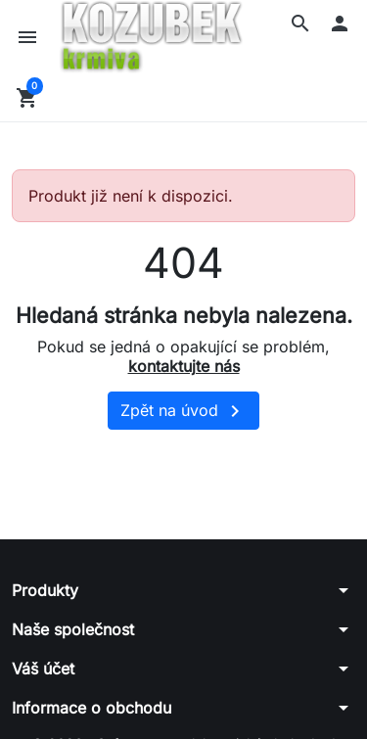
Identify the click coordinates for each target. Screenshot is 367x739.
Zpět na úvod (183, 411)
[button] (300, 23)
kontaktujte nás (184, 366)
